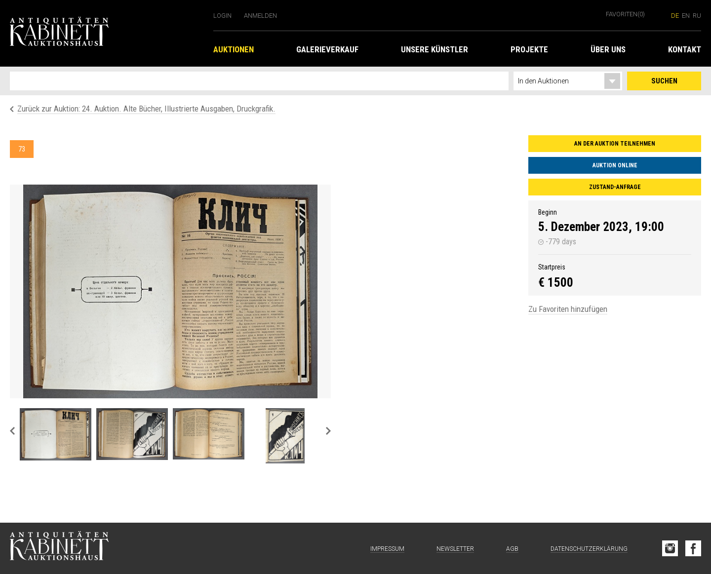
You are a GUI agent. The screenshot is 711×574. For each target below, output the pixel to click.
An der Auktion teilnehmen (614, 143)
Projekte (529, 49)
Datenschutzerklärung (589, 548)
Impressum (387, 548)
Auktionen (233, 49)
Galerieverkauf (327, 49)
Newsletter (455, 548)
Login (222, 15)
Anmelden (260, 15)
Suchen (664, 81)
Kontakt (684, 49)
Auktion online (614, 165)
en (686, 15)
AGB (512, 548)
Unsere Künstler (434, 49)
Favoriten (625, 14)
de (675, 15)
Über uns (608, 49)
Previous (12, 431)
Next (328, 431)
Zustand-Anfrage (615, 187)
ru (697, 15)
